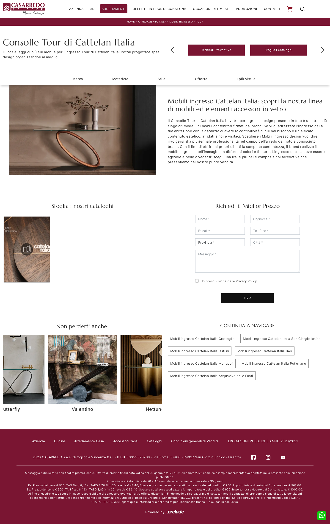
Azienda (75, 9)
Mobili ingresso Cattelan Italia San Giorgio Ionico (281, 338)
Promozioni (245, 9)
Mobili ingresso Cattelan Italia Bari (264, 351)
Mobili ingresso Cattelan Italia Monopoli (201, 363)
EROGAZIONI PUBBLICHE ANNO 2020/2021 (266, 441)
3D (92, 9)
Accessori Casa (125, 441)
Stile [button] (162, 78)
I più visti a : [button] (247, 78)
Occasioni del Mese (210, 9)
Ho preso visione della (229, 281)
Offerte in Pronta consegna (158, 9)
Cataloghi (155, 441)
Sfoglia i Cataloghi (278, 50)
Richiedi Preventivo (216, 50)
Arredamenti (113, 9)
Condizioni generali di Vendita (197, 441)
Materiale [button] (120, 78)
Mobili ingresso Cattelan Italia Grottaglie (202, 338)
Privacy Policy (246, 281)
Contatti (271, 9)
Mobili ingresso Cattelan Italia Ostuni (199, 351)
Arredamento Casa (150, 21)
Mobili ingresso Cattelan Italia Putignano (274, 363)
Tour (202, 21)
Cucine (57, 441)
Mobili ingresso (182, 21)
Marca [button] (77, 78)
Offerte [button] (201, 78)
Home (128, 21)
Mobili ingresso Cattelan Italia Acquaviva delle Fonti (211, 376)
